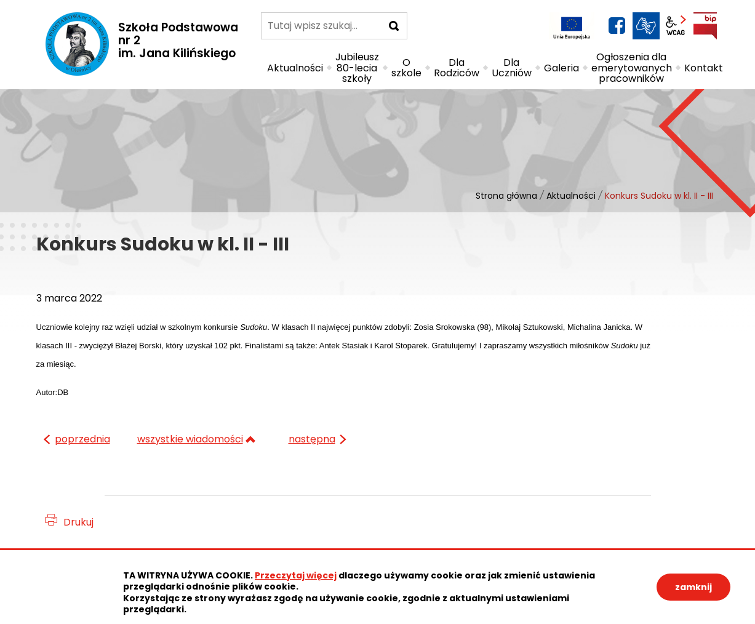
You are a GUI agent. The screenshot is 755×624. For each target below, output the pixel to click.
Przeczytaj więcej (296, 575)
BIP (705, 25)
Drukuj (78, 522)
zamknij (693, 587)
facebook (616, 25)
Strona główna (506, 196)
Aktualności (571, 196)
